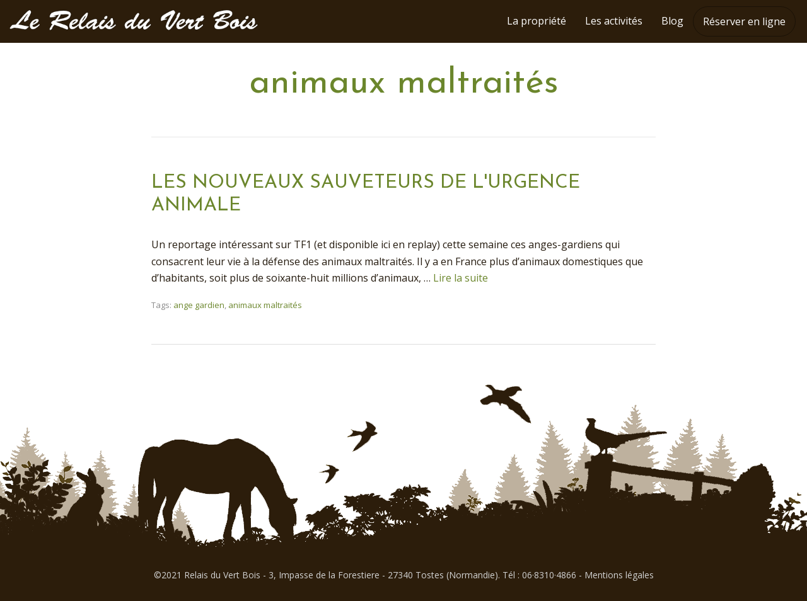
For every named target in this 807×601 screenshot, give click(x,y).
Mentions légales (619, 575)
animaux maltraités (265, 305)
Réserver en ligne (744, 21)
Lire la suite (460, 278)
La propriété (536, 21)
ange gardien (198, 305)
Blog (672, 21)
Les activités (613, 21)
